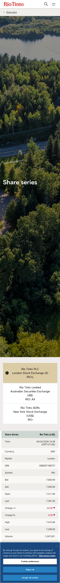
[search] (46, 4)
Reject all (30, 570)
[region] (30, 562)
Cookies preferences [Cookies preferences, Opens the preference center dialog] (30, 561)
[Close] (56, 546)
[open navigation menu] (53, 4)
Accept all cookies (30, 578)
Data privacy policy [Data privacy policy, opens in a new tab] (47, 556)
